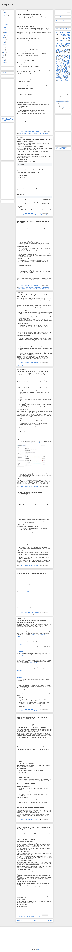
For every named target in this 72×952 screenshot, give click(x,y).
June (5, 27)
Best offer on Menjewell (6, 76)
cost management (43, 634)
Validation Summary (59, 81)
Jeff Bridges (62, 103)
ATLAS (68, 87)
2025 (4, 14)
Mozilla (66, 67)
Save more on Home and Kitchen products (6, 68)
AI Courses (22, 287)
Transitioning (19, 677)
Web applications (62, 82)
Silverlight (68, 46)
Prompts (47, 288)
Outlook (57, 70)
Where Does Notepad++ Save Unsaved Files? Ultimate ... (6, 20)
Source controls (66, 85)
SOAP (28, 820)
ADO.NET (68, 82)
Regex (67, 78)
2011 (4, 57)
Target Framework (66, 108)
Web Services (44, 820)
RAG (35, 710)
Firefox (67, 69)
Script (29, 916)
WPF (66, 81)
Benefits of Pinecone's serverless (22, 577)
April (5, 30)
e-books (58, 87)
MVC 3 (67, 103)
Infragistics (67, 77)
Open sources (32, 365)
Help (68, 32)
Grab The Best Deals (60, 20)
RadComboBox (58, 104)
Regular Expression (59, 79)
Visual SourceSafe (65, 97)
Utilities (68, 51)
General (61, 40)
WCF (63, 60)
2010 (4, 59)
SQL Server (59, 32)
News (66, 48)
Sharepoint (58, 96)
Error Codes (63, 83)
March (5, 32)
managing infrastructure (29, 591)
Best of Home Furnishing (6, 72)
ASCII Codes (59, 100)
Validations (61, 74)
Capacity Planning (20, 658)
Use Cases (31, 820)
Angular (20, 916)
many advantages (35, 607)
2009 (4, 60)
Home (34, 920)
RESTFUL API (23, 820)
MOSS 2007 (58, 94)
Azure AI (40, 287)
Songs (60, 108)
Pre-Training (36, 288)
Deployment (58, 76)
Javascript (24, 916)
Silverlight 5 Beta (63, 106)
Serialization (66, 95)
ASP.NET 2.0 (59, 54)
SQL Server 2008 (64, 37)
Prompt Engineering (42, 288)
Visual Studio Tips (47, 214)
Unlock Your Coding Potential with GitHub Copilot (32, 371)
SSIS (57, 74)
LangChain (19, 288)
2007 (4, 63)
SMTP (57, 85)
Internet (63, 72)
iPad (62, 87)
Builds (58, 83)
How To (64, 45)
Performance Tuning (21, 651)
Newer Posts (19, 920)
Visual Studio (41, 214)
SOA (66, 105)
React (27, 916)
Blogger (38, 949)
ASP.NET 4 (58, 64)
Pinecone (25, 614)
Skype (61, 85)
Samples (57, 68)
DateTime (67, 75)
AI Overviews (30, 287)
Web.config (58, 71)
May (5, 29)
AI (19, 287)
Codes (64, 56)
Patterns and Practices (60, 78)
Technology (46, 133)
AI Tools (34, 287)
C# (60, 39)
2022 (4, 41)
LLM (28, 365)
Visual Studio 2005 (66, 57)
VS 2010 (59, 57)
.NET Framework (60, 51)
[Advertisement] (7, 97)
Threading (57, 97)
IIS (65, 59)
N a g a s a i (7, 4)
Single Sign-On (64, 107)
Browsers (58, 50)
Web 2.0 (35, 820)
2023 (4, 39)
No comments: (38, 131)
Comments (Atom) (37, 923)
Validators (67, 74)
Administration (65, 64)
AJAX (63, 66)
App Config (65, 100)
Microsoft (65, 44)
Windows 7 (60, 48)
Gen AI (43, 287)
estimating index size (33, 662)
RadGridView (65, 104)
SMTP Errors (62, 105)
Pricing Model (19, 644)
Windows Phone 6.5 (62, 110)
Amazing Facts (64, 71)
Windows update (63, 99)
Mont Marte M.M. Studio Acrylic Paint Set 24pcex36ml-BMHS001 (7, 119)
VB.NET (67, 80)
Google (61, 65)
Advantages (21, 614)
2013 (4, 54)
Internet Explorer (62, 84)
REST (20, 820)
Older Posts (49, 920)
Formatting (68, 101)
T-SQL (68, 39)
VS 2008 (61, 59)
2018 (4, 45)
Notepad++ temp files (31, 133)
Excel (57, 65)
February (6, 34)
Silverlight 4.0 (66, 65)
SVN (69, 94)
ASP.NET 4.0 (58, 62)
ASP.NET (58, 42)
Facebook (64, 76)
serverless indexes (35, 634)
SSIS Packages (67, 79)
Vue (39, 916)
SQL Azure (67, 73)
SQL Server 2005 (64, 35)
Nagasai (29, 288)
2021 (4, 42)
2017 (4, 47)
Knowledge (21, 133)
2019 (4, 44)
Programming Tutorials (34, 214)
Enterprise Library (59, 69)
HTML (69, 56)
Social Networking (65, 96)
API (64, 87)
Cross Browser (59, 67)
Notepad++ (25, 133)
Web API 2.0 (39, 820)
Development (65, 68)
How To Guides (27, 214)
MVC (62, 94)
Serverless (36, 614)
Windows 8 (58, 66)
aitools (37, 287)
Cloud (63, 75)
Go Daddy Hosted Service (61, 102)
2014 (4, 52)
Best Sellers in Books (6, 201)
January (5, 35)
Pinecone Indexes (30, 614)
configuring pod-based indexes (26, 655)
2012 (4, 55)
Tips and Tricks (64, 34)
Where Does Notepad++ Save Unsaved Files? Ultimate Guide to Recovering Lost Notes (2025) (34, 13)
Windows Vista (58, 75)
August (5, 24)
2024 (4, 37)
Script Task (60, 95)
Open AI (32, 288)
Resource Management (21, 628)
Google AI (47, 287)
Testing (61, 86)
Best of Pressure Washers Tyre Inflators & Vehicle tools (62, 148)
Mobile (66, 94)
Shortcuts (63, 80)
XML (69, 86)
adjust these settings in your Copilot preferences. (34, 442)
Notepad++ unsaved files (39, 133)
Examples (65, 50)
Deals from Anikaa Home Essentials (62, 28)
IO (57, 84)
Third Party (65, 86)
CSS (64, 62)
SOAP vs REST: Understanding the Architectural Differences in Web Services (32, 717)
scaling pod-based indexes (27, 642)
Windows (58, 49)
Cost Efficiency (20, 664)
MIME (68, 84)
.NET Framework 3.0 (64, 61)
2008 (4, 62)
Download (60, 58)
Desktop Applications (62, 101)
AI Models (26, 287)
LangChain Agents (24, 288)
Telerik (57, 86)
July (5, 25)
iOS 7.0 (68, 99)
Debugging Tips (21, 214)
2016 (4, 49)
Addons (67, 66)
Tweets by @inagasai (60, 16)
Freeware (68, 83)
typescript (32, 916)
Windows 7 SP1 (65, 63)
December (6, 15)
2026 (4, 12)
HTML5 (62, 77)
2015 (4, 50)
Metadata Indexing (20, 670)
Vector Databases (41, 614)
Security (58, 80)
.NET (66, 40)
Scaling (18, 636)
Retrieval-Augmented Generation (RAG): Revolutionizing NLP (29, 493)
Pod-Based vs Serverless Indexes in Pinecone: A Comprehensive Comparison (32, 621)
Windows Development (60, 98)
